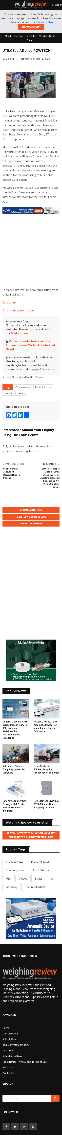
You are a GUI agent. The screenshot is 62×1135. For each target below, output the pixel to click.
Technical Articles (35, 887)
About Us (7, 1067)
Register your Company (31, 517)
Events (21, 392)
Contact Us (8, 1073)
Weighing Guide (47, 35)
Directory (7, 1050)
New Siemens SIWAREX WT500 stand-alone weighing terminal (46, 804)
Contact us (48, 369)
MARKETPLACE (10, 1033)
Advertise (18, 35)
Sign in (57, 4)
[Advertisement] (31, 250)
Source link (9, 302)
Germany (9, 392)
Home (5, 1028)
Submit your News (31, 510)
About (8, 35)
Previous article (13, 464)
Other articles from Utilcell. (19, 310)
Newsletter (31, 35)
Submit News (10, 1039)
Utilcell (8, 58)
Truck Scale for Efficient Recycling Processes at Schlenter (46, 769)
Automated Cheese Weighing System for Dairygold (14, 769)
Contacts (31, 40)
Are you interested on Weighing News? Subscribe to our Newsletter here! (31, 835)
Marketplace (19, 333)
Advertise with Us (31, 523)
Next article (51, 464)
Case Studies (41, 870)
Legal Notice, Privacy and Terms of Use (24, 1062)
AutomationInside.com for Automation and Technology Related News (30, 345)
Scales (38, 878)
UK (52, 878)
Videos (23, 878)
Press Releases (43, 387)
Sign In (50, 446)
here (20, 294)
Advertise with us (12, 1056)
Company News (23, 387)
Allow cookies (31, 27)
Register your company (15, 1045)
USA (8, 878)
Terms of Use (44, 22)
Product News (14, 861)
